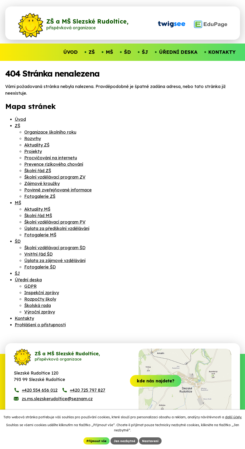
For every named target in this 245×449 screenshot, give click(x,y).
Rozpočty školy (40, 299)
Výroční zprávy (39, 312)
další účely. (233, 417)
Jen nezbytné (124, 440)
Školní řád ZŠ (37, 170)
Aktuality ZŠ (36, 145)
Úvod (20, 119)
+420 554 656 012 (40, 394)
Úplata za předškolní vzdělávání (56, 228)
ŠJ (17, 273)
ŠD (18, 241)
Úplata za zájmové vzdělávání (55, 260)
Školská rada (37, 305)
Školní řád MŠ (38, 215)
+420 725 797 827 (87, 394)
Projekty (33, 151)
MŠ (18, 202)
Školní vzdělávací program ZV (55, 177)
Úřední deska (28, 280)
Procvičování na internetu (50, 158)
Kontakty (24, 318)
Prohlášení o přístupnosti (40, 324)
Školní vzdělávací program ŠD (55, 247)
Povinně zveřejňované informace (58, 190)
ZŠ (17, 125)
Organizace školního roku (50, 132)
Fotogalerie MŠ (40, 235)
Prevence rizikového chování (53, 164)
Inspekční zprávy (41, 292)
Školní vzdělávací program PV (55, 222)
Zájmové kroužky (42, 183)
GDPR (30, 286)
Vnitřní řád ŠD (38, 254)
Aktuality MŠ (37, 209)
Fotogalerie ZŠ (39, 196)
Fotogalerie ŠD (40, 267)
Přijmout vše (94, 440)
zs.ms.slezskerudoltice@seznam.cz (57, 403)
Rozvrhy (32, 138)
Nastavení (153, 440)
